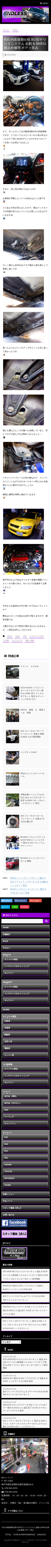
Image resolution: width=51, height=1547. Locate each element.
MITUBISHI (9, 1178)
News (18, 636)
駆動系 (7, 1034)
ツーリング (9, 1116)
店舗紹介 (6, 934)
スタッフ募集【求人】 (12, 1208)
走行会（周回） (11, 1096)
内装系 (7, 1021)
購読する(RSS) (10, 915)
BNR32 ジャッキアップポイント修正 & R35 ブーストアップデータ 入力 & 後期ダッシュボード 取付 (29, 882)
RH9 (6, 1109)
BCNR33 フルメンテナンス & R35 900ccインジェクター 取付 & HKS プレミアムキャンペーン (33, 841)
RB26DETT (7, 982)
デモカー (6, 948)
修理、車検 (30, 640)
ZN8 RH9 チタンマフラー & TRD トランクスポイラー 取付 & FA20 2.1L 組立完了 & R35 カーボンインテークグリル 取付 (25, 1310)
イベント (6, 1091)
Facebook (20, 900)
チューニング (17, 640)
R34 (6, 1144)
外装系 (7, 1027)
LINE (15, 906)
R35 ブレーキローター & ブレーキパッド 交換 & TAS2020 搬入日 (32, 818)
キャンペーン (10, 1123)
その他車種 (7, 1064)
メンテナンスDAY (29, 752)
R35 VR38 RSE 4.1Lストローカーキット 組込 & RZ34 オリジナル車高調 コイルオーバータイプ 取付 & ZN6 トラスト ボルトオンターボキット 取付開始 (25, 1275)
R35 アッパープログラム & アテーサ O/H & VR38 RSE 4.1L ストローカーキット (25, 1393)
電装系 (7, 1048)
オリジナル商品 (11, 959)
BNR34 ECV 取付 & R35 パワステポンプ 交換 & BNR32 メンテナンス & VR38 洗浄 (25, 1379)
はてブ (5, 906)
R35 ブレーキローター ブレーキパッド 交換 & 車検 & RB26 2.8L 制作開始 (32, 734)
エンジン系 (9, 1055)
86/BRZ (6, 1009)
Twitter (6, 900)
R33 (6, 1151)
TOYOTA (8, 1171)
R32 (6, 1157)
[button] (23, 19)
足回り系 (8, 1041)
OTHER (7, 1185)
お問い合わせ (8, 1214)
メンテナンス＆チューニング (16, 966)
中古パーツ (7, 1201)
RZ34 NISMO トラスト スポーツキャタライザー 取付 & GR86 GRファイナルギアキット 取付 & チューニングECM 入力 (32, 693)
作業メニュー (8, 1194)
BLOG (10, 636)
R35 (24, 636)
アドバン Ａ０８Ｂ (30, 666)
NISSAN (7, 1164)
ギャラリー (9, 973)
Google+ (35, 900)
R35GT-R (7, 954)
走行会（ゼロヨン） (12, 1103)
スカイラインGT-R (36, 636)
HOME (6, 927)
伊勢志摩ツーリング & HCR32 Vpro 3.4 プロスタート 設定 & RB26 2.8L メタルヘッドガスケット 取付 (33, 798)
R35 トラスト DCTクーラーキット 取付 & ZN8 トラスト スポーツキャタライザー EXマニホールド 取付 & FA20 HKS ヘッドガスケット (25, 1325)
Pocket (24, 906)
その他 (6, 640)
